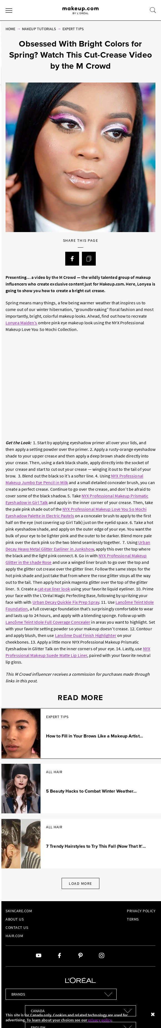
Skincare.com (19, 910)
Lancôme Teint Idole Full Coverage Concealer (48, 622)
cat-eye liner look (53, 589)
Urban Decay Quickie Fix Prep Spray (65, 602)
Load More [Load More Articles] (80, 883)
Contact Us (17, 927)
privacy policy (99, 1019)
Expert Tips (73, 28)
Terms (133, 919)
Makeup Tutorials (39, 28)
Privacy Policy (141, 910)
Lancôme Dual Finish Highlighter (85, 635)
